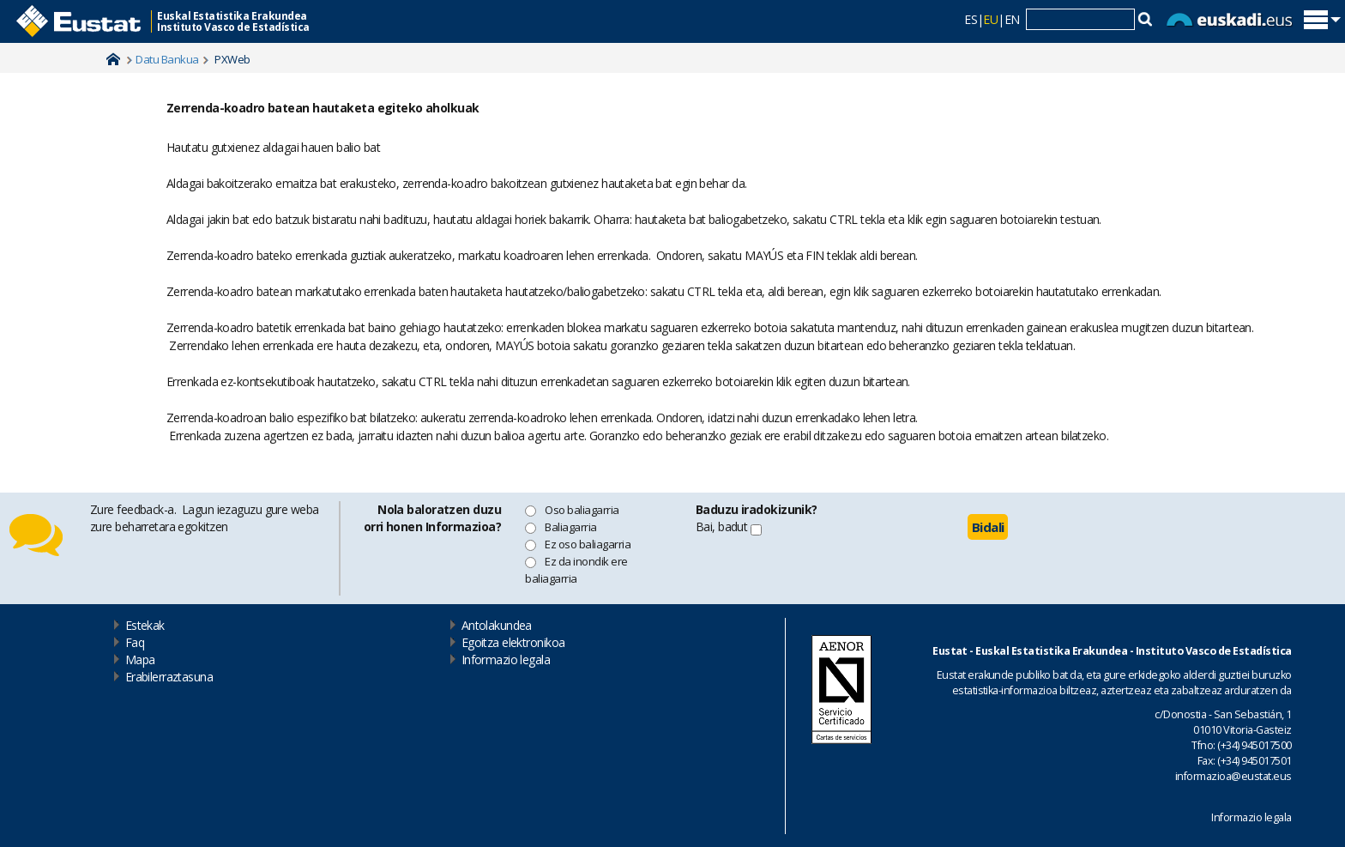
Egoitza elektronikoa (513, 642)
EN (1012, 19)
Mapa (140, 659)
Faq (134, 642)
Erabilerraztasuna (169, 677)
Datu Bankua (167, 59)
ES (970, 19)
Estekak (145, 625)
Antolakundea (496, 625)
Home (113, 59)
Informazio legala (505, 659)
